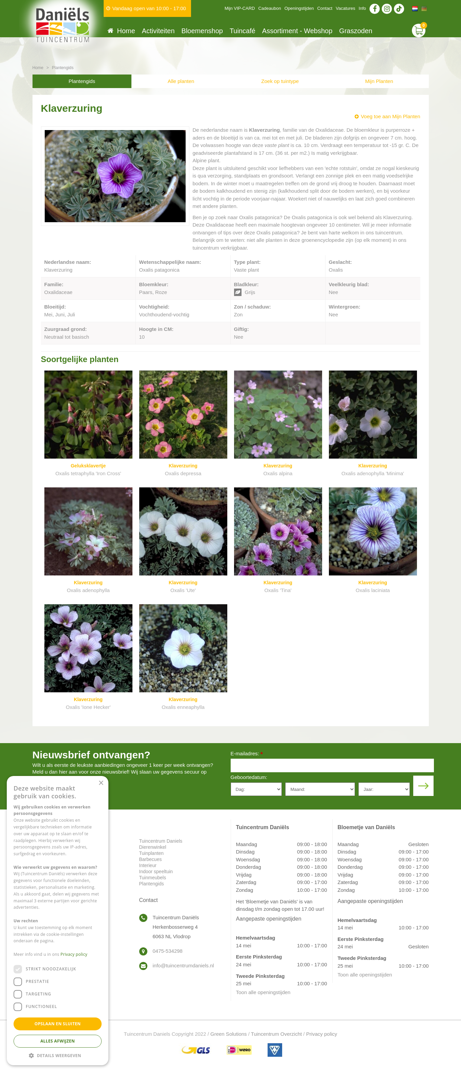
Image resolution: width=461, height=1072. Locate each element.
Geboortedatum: (249, 777)
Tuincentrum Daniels (161, 841)
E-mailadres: (247, 754)
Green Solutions (228, 1034)
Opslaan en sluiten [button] (58, 1024)
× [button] (100, 783)
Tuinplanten (151, 853)
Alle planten (181, 81)
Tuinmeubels (152, 877)
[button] (58, 1055)
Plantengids (82, 81)
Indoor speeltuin (156, 871)
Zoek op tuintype (280, 81)
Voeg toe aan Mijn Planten (390, 116)
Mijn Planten (379, 81)
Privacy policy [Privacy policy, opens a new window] (74, 954)
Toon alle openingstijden (263, 992)
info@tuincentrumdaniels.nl (183, 965)
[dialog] (57, 920)
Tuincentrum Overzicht (276, 1034)
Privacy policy (321, 1034)
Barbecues (150, 859)
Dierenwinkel (152, 847)
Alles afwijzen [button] (57, 1041)
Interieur (147, 865)
